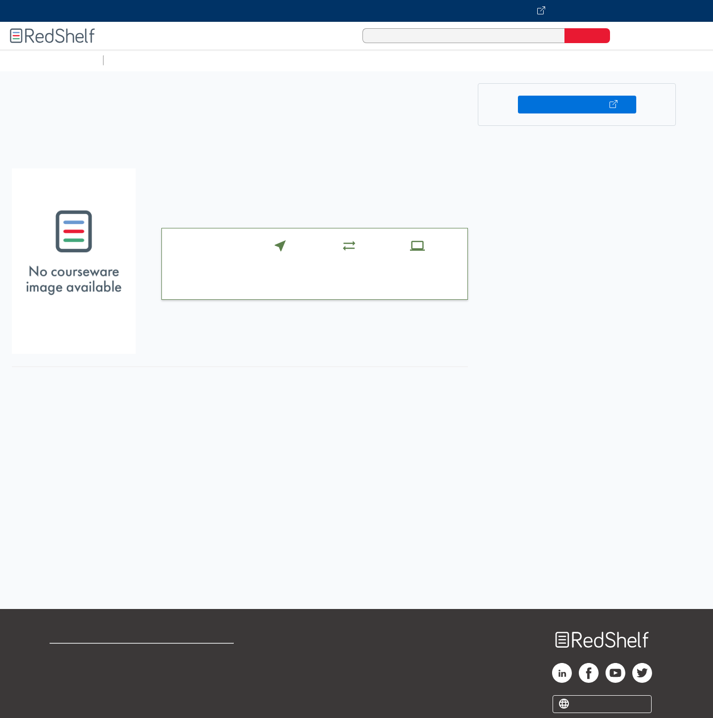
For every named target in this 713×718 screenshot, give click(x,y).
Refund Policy (198, 671)
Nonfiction (599, 60)
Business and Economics (384, 60)
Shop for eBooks (81, 655)
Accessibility (196, 687)
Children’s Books (657, 60)
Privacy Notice (77, 687)
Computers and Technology (283, 60)
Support (64, 671)
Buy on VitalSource (577, 104)
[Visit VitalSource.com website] (356, 11)
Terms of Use (198, 655)
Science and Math (194, 60)
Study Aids (134, 60)
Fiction (559, 60)
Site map (66, 703)
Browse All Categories (51, 60)
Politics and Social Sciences (488, 60)
